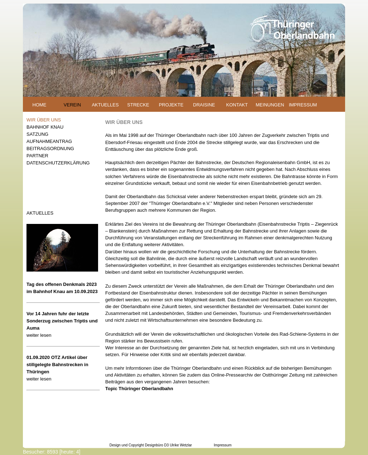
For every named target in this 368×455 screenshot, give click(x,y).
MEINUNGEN (270, 104)
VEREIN (72, 104)
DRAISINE (204, 104)
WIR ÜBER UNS (43, 120)
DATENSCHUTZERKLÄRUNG (58, 163)
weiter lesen (38, 335)
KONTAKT (237, 104)
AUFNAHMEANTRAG (49, 141)
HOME (40, 104)
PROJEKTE (171, 104)
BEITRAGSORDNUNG (50, 148)
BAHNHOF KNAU (44, 127)
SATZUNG (37, 134)
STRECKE (138, 104)
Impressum (222, 445)
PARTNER (37, 155)
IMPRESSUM (303, 104)
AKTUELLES (105, 104)
